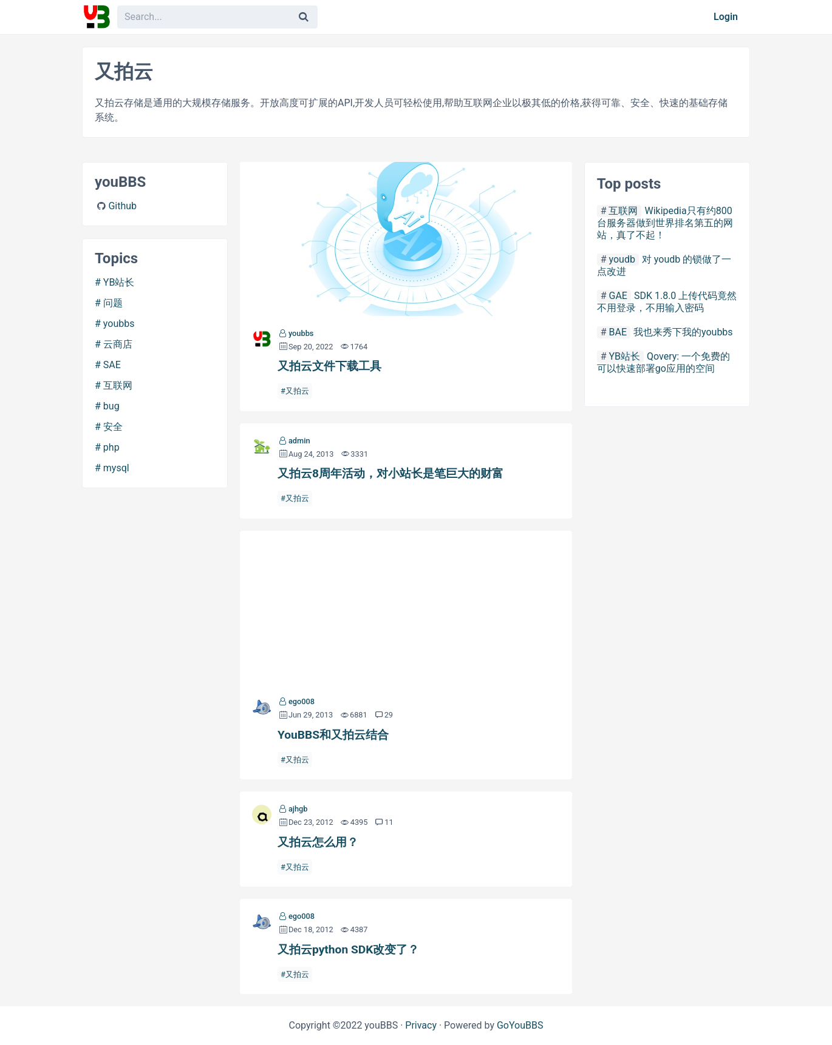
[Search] (304, 17)
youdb (622, 259)
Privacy (421, 1025)
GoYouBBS (520, 1025)
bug (111, 406)
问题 (113, 303)
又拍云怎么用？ (318, 842)
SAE (112, 365)
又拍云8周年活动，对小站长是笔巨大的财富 (390, 473)
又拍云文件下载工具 (406, 239)
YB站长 (119, 282)
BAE (618, 332)
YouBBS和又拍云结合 (406, 608)
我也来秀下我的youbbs (683, 332)
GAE (618, 295)
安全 (113, 426)
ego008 (301, 701)
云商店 (117, 344)
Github (122, 206)
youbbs (119, 323)
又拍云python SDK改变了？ (348, 949)
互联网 (117, 385)
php (111, 447)
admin (299, 440)
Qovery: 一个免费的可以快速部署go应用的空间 (664, 362)
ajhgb (298, 808)
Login (726, 16)
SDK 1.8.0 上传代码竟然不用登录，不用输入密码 (667, 302)
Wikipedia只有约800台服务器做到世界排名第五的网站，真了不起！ (665, 223)
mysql (116, 468)
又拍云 (297, 390)
